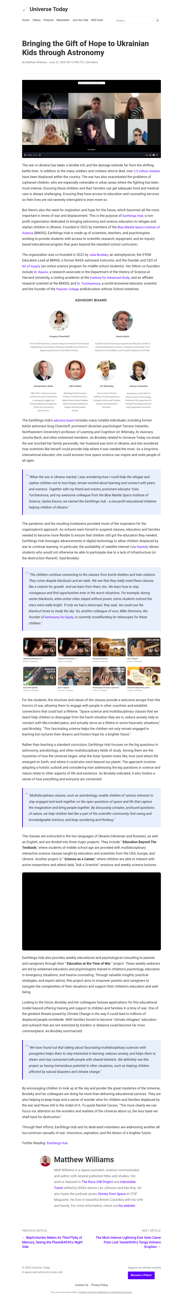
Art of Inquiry (32, 267)
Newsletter (63, 21)
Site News (92, 63)
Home (25, 21)
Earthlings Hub (133, 216)
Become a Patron (141, 1276)
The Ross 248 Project (97, 1183)
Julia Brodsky (99, 255)
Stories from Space (112, 1194)
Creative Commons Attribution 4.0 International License (105, 1293)
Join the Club (80, 21)
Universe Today (46, 9)
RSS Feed (97, 21)
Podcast (49, 21)
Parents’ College (82, 290)
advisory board (65, 421)
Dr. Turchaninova (101, 284)
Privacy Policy (99, 1285)
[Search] (157, 21)
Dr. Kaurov (55, 272)
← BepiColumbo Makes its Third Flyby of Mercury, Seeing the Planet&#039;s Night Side (52, 1242)
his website (126, 1206)
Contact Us (81, 1285)
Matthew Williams (36, 63)
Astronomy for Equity (60, 618)
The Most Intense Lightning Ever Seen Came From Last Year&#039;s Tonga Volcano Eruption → (128, 1242)
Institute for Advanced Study (127, 278)
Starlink (142, 547)
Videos (36, 21)
